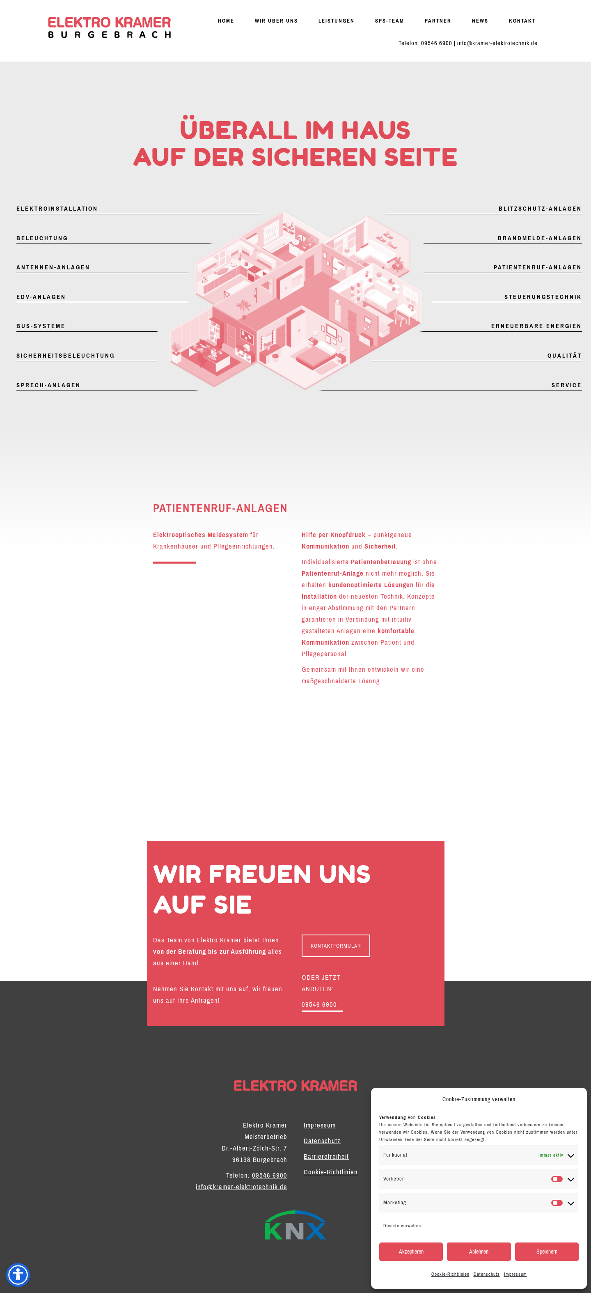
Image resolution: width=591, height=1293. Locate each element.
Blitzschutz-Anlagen (540, 208)
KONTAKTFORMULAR (336, 946)
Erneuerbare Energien (536, 326)
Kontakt (522, 20)
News (480, 20)
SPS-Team (389, 20)
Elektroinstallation (57, 208)
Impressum (515, 1274)
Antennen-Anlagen (53, 267)
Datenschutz (487, 1274)
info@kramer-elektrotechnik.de (497, 43)
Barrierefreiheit (326, 1156)
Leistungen (336, 20)
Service (567, 385)
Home (226, 20)
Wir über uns (276, 20)
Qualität (564, 355)
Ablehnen (478, 1252)
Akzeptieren (411, 1252)
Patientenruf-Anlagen (538, 267)
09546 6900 (436, 43)
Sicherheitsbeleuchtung (65, 355)
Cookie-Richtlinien (450, 1274)
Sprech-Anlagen (48, 385)
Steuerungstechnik (543, 297)
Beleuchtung (42, 238)
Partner (438, 20)
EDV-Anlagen (41, 297)
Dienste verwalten (402, 1226)
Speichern (546, 1252)
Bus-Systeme (41, 326)
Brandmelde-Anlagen (540, 238)
